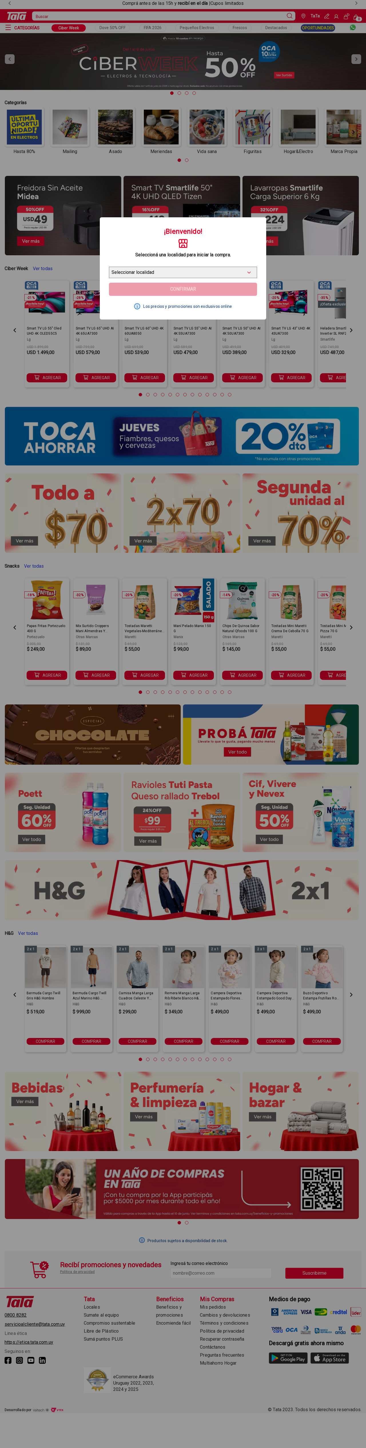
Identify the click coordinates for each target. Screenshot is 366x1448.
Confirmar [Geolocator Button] (183, 289)
